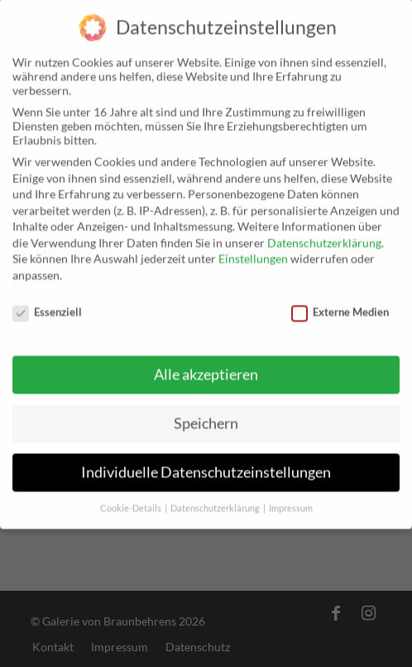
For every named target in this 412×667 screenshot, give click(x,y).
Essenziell (47, 304)
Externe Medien (340, 304)
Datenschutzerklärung (324, 235)
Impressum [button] (291, 501)
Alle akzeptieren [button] (206, 367)
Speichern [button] (206, 416)
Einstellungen (253, 251)
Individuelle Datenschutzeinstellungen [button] (206, 465)
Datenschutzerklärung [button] (215, 501)
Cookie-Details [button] (131, 501)
